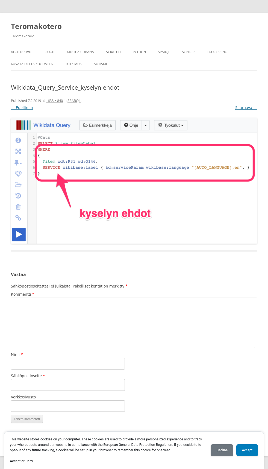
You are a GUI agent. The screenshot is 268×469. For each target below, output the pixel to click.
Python (139, 52)
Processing (217, 52)
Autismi (100, 64)
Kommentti (22, 294)
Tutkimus (73, 64)
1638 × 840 (54, 100)
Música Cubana (80, 52)
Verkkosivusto (23, 397)
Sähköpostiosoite (28, 375)
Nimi (17, 354)
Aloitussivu (21, 52)
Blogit (49, 52)
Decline (222, 450)
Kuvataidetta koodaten (32, 64)
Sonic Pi (188, 52)
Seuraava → (246, 107)
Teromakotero (36, 26)
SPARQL (164, 52)
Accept (247, 450)
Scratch (113, 52)
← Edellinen (22, 107)
